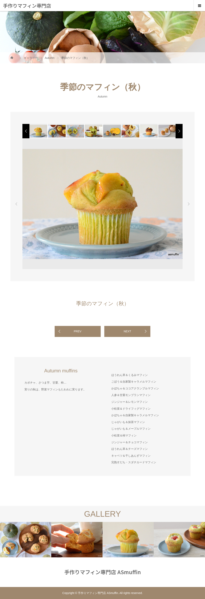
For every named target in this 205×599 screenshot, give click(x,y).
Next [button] (189, 204)
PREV (77, 331)
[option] (38, 131)
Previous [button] (16, 204)
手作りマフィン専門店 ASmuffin (27, 11)
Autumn (102, 96)
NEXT (127, 331)
